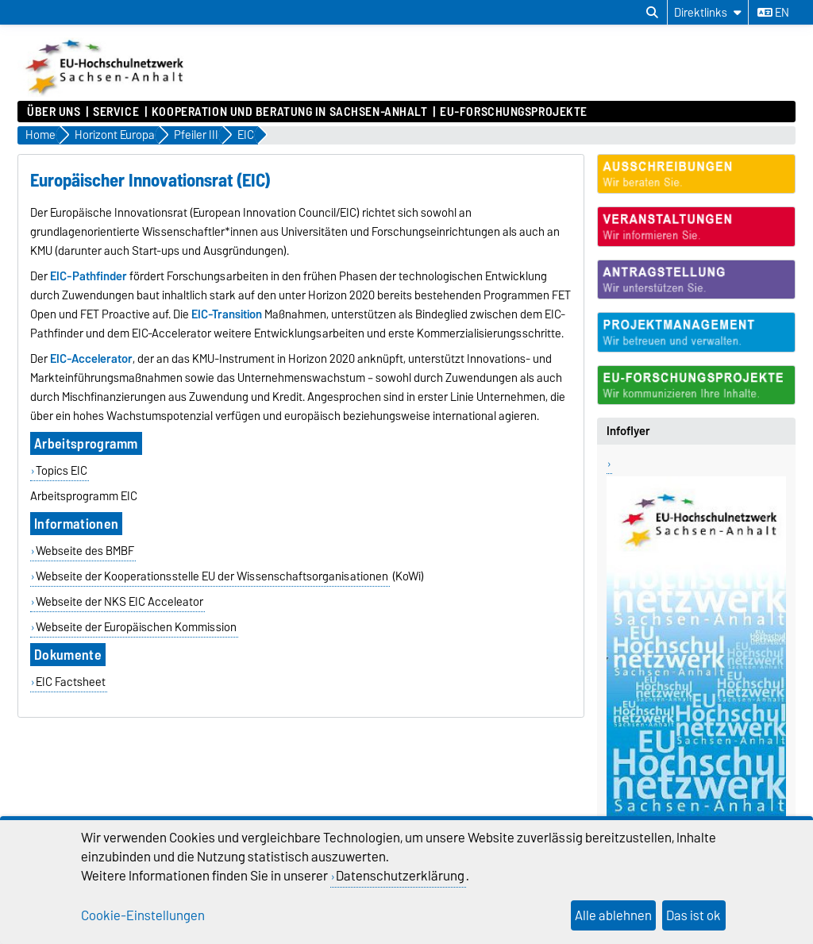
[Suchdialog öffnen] (652, 12)
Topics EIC (61, 470)
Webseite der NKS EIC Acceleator (119, 601)
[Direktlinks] (708, 12)
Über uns (53, 111)
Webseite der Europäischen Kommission (136, 627)
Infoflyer (628, 431)
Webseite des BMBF (85, 551)
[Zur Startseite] (106, 92)
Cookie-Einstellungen (143, 915)
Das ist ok (693, 915)
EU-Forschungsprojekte (514, 111)
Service (116, 111)
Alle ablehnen (613, 915)
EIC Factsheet (71, 682)
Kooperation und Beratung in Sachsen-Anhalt (290, 111)
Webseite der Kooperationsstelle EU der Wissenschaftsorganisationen (212, 576)
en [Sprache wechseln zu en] (773, 12)
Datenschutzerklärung (400, 876)
